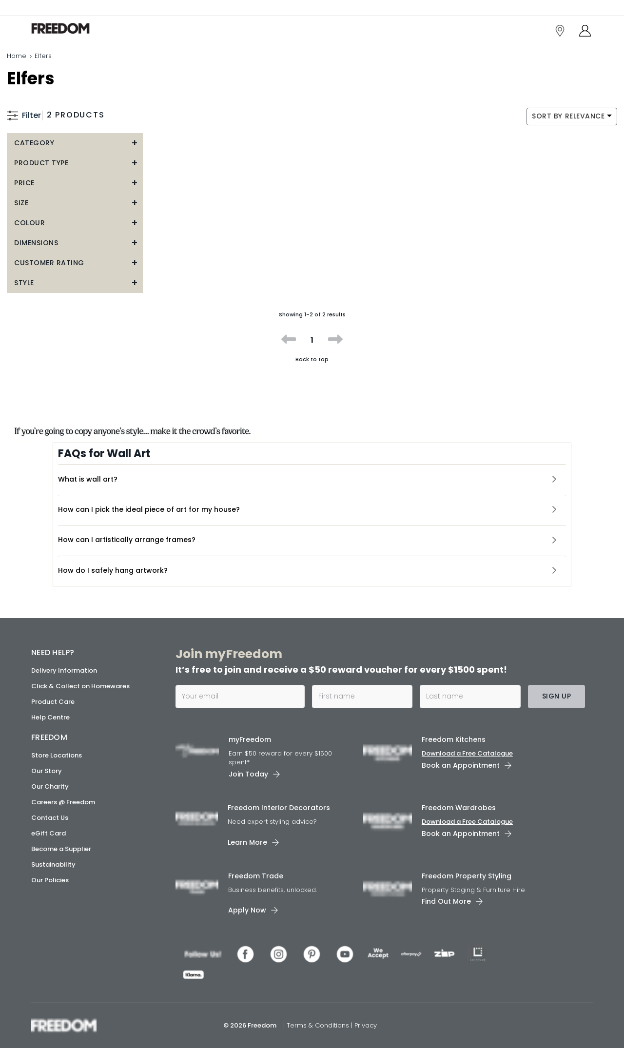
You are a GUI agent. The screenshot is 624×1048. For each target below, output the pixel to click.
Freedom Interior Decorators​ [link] (279, 808)
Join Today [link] (248, 774)
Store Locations (56, 755)
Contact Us (49, 817)
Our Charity (50, 786)
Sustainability (53, 864)
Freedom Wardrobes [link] (459, 808)
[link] (74, 28)
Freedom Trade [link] (255, 876)
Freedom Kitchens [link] (454, 739)
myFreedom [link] (250, 739)
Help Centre (50, 717)
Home (16, 55)
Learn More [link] (247, 842)
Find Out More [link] (446, 901)
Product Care (53, 701)
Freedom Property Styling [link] (466, 876)
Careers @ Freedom (63, 802)
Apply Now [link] (247, 910)
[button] (75, 143)
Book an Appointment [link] (461, 765)
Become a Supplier (61, 849)
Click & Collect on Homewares (80, 686)
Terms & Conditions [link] (319, 1025)
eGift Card (48, 833)
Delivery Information (64, 670)
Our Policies (50, 880)
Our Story (46, 771)
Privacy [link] (365, 1025)
